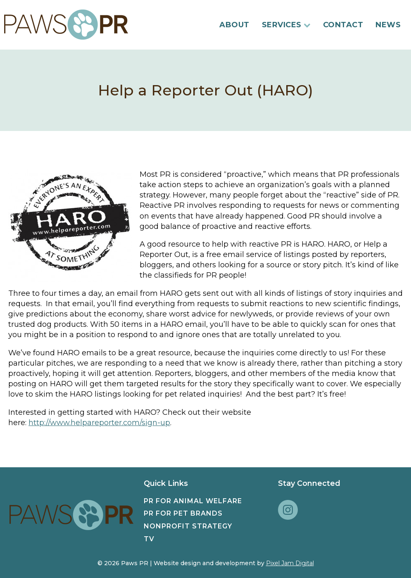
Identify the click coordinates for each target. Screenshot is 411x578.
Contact (343, 24)
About (234, 24)
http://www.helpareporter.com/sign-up (99, 422)
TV (149, 539)
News (388, 24)
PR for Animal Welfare (193, 501)
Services (286, 24)
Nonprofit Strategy (188, 526)
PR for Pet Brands (183, 513)
